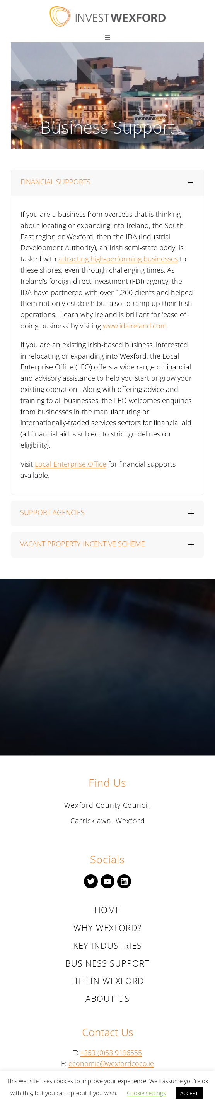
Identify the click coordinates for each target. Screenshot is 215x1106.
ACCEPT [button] (189, 1093)
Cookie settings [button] (146, 1093)
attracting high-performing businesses (118, 258)
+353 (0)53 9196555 (111, 1052)
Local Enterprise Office (70, 464)
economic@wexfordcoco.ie (111, 1063)
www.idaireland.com (135, 325)
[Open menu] (107, 37)
